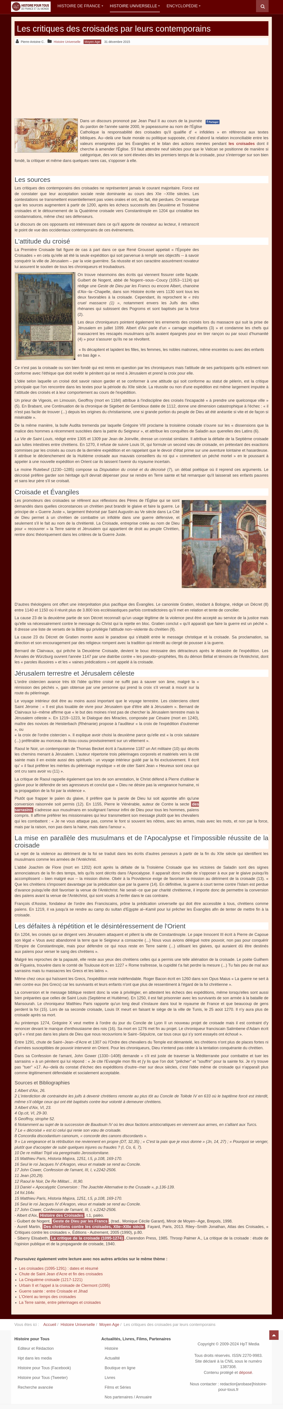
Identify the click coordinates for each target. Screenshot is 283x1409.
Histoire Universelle (135, 6)
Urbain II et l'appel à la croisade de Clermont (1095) (64, 1285)
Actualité (112, 1358)
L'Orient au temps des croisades (47, 1297)
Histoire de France (80, 6)
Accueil (49, 1324)
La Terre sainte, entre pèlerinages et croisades (60, 1302)
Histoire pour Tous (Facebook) (44, 1368)
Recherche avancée (35, 1387)
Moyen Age (109, 1324)
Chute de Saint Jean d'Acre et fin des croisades (61, 1274)
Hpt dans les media (35, 1358)
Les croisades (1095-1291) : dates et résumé (58, 1268)
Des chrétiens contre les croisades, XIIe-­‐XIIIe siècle (94, 1226)
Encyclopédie (183, 6)
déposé (245, 1372)
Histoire (111, 1348)
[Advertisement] (141, 81)
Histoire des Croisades (61, 1215)
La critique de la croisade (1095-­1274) (87, 1238)
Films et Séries (118, 1387)
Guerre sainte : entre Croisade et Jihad (53, 1291)
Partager (212, 122)
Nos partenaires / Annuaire (128, 1397)
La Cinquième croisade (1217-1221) (50, 1280)
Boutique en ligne (120, 1368)
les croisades (242, 143)
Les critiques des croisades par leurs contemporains (124, 28)
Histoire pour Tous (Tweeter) (43, 1377)
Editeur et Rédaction (36, 1348)
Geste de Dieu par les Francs (80, 1221)
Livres (110, 1377)
